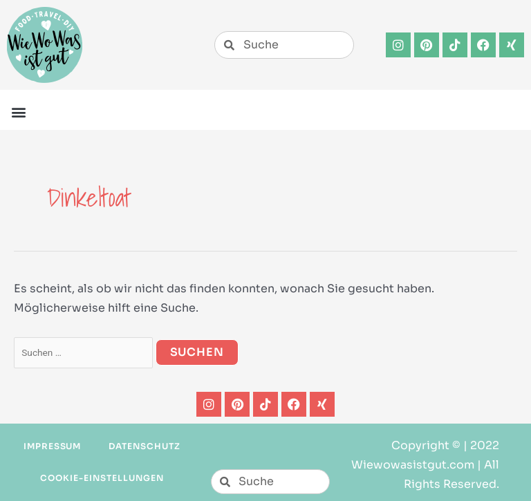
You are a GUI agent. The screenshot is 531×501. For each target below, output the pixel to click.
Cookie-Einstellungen (101, 478)
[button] (18, 111)
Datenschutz (144, 446)
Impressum (53, 446)
